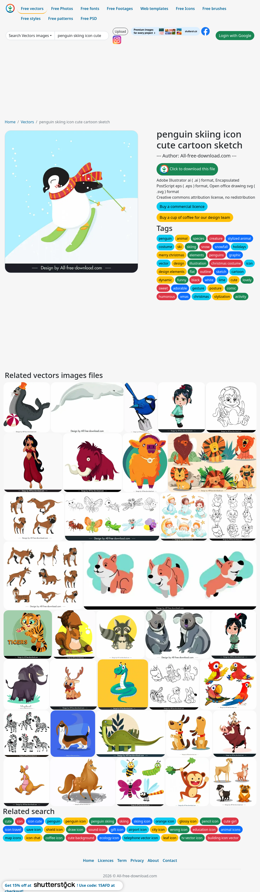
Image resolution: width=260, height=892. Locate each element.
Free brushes (214, 8)
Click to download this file (187, 169)
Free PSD (89, 18)
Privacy (137, 860)
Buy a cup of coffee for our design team (195, 217)
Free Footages (120, 8)
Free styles (31, 18)
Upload (120, 31)
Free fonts (90, 8)
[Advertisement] (130, 83)
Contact (170, 860)
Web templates (154, 8)
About (153, 860)
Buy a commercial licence (182, 206)
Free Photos (62, 8)
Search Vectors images (29, 35)
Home (10, 121)
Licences (105, 860)
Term (122, 860)
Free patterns (60, 18)
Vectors (27, 121)
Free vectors (32, 8)
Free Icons (185, 8)
